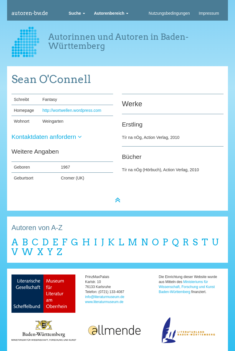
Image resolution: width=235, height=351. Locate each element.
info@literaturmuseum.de (104, 297)
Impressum (209, 13)
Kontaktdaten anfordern (46, 136)
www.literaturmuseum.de (104, 302)
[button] (77, 13)
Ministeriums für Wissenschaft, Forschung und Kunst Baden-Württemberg (187, 287)
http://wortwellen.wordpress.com (71, 110)
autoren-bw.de (29, 13)
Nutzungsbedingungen (169, 13)
